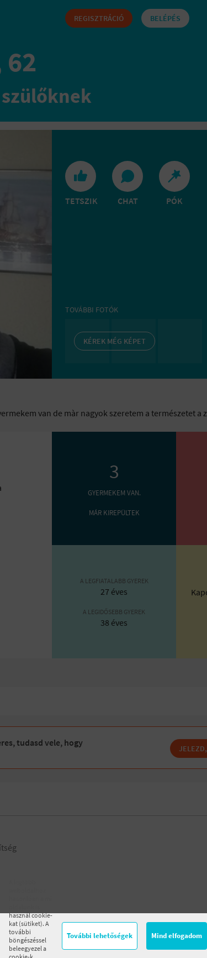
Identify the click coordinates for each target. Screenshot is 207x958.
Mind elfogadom (176, 935)
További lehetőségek (99, 935)
